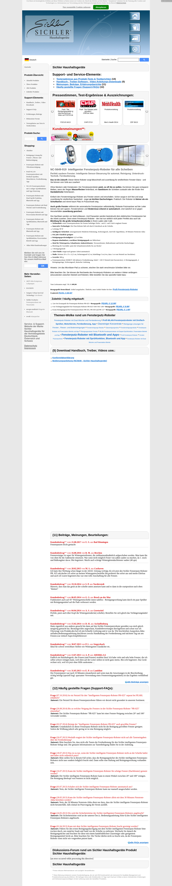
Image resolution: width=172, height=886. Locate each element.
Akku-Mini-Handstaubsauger (36, 245)
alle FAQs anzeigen (139, 842)
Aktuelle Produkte (32, 80)
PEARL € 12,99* (108, 303)
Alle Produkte (31, 88)
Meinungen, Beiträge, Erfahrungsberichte (78, 84)
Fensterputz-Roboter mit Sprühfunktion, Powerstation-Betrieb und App (36, 238)
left (52, 155)
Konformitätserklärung (63, 357)
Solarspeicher (33, 316)
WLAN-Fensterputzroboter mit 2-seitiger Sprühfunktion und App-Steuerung (36, 188)
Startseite (106, 59)
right (147, 155)
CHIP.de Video (88, 113)
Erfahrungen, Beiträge (34, 114)
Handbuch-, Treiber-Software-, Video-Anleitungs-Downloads (88, 81)
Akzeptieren (101, 7)
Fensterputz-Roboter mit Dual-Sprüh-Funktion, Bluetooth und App (34, 198)
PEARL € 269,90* (65, 293)
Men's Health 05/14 (111, 122)
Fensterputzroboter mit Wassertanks (33, 302)
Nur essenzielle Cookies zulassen (76, 7)
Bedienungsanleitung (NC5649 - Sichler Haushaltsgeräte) (79, 361)
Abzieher (29, 151)
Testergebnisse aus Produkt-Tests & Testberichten (83, 79)
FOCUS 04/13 (65, 122)
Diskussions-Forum (33, 119)
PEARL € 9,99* (123, 306)
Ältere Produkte (31, 84)
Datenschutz (121, 3)
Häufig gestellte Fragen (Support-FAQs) (77, 87)
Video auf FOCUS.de (65, 115)
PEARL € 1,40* (123, 309)
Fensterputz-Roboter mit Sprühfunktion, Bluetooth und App (36, 221)
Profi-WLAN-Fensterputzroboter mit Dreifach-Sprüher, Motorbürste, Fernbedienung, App (36, 176)
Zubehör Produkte (32, 92)
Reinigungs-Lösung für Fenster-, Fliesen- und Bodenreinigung (34, 157)
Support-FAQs (31, 109)
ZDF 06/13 (134, 122)
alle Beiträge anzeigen (137, 682)
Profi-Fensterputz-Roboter (125, 289)
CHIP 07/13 (88, 122)
